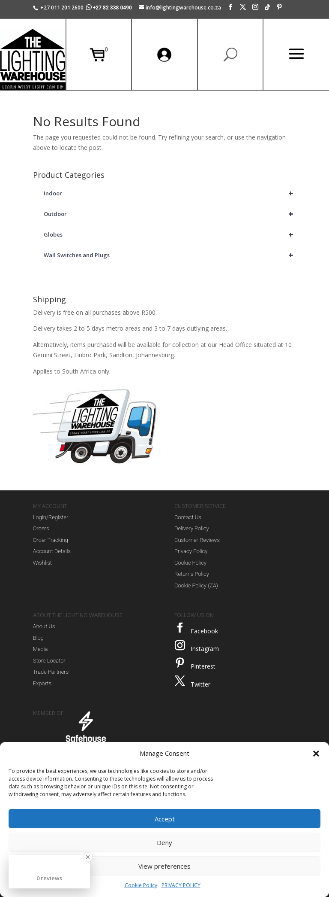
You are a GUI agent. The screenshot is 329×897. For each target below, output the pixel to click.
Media (40, 649)
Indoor (170, 193)
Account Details (52, 551)
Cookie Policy (141, 885)
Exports (42, 683)
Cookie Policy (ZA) (196, 585)
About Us (44, 626)
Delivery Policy (191, 528)
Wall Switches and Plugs (170, 255)
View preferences (164, 866)
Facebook (204, 631)
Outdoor (170, 214)
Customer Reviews (197, 540)
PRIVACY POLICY (181, 885)
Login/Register (51, 517)
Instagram (205, 649)
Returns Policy (191, 574)
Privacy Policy (190, 551)
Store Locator (49, 660)
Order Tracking (50, 540)
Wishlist (42, 562)
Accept (165, 819)
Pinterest (203, 666)
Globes (170, 234)
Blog (38, 638)
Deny (164, 842)
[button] (316, 753)
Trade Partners (51, 672)
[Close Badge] (88, 857)
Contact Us (187, 517)
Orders (41, 528)
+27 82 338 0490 (109, 8)
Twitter (200, 684)
